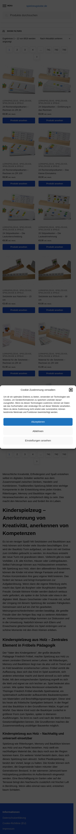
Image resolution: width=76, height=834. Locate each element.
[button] (71, 390)
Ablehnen (38, 431)
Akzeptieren (38, 421)
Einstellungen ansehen (38, 440)
